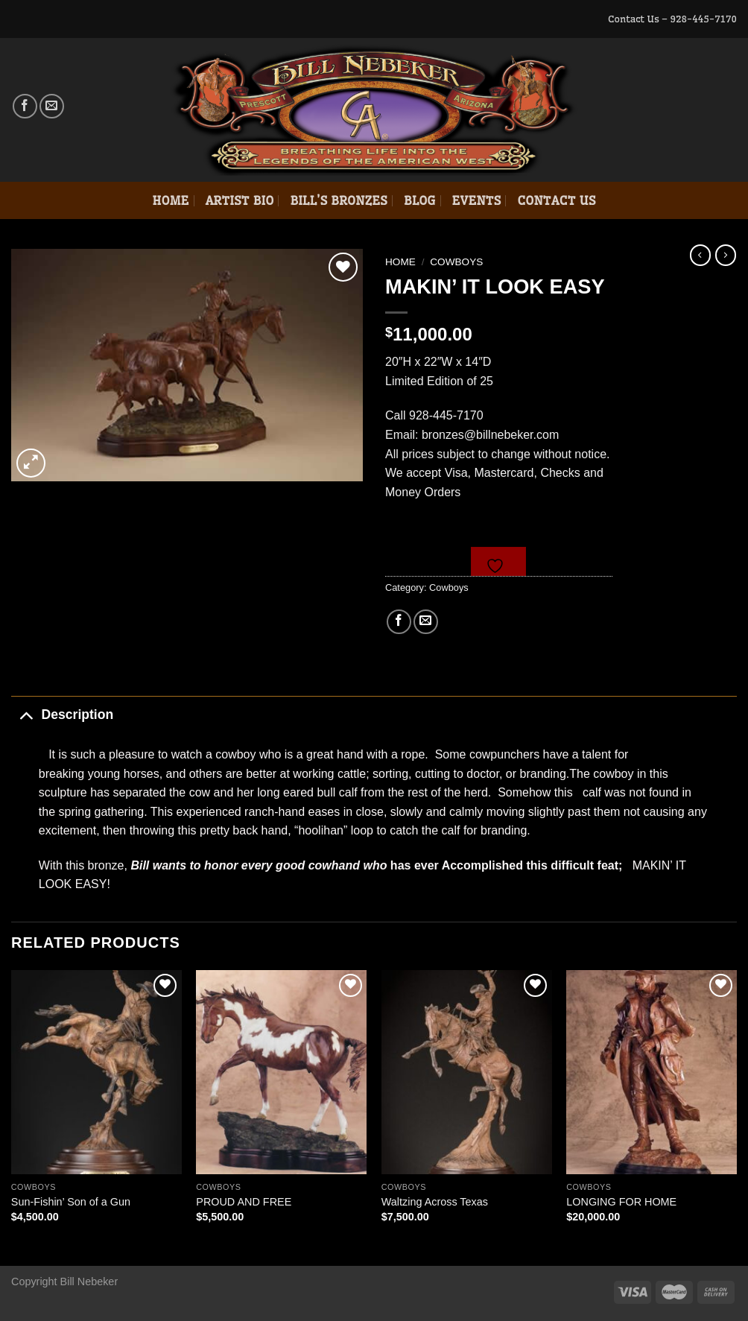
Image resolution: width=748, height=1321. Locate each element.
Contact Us (556, 200)
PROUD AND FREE (243, 1202)
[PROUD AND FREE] (281, 1072)
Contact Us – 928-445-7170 (672, 19)
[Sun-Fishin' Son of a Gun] (96, 1072)
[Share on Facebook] (399, 621)
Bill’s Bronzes (338, 200)
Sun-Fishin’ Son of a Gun (70, 1202)
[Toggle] (25, 714)
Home (170, 200)
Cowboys (456, 261)
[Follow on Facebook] (25, 106)
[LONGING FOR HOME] (651, 1072)
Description (62, 714)
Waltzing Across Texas (434, 1202)
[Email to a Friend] (425, 621)
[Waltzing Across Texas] (466, 1072)
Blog (420, 200)
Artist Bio (240, 200)
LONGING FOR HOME (621, 1202)
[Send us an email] (51, 106)
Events (476, 200)
